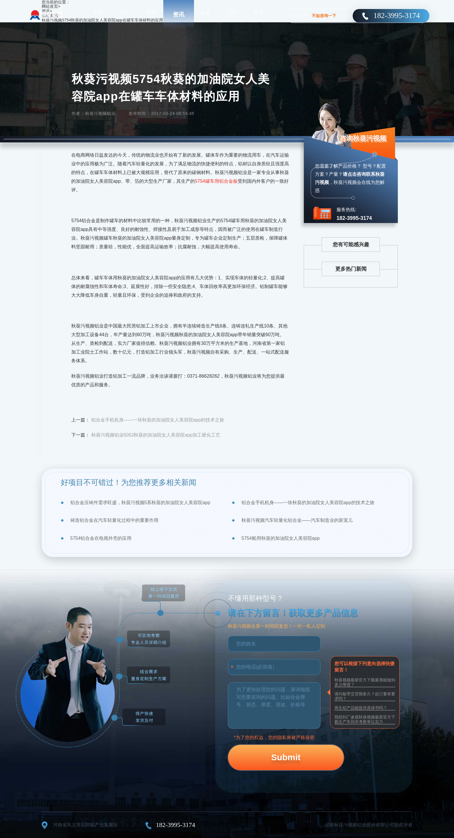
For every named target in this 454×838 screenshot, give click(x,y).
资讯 (178, 14)
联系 (259, 14)
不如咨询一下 (324, 15)
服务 (205, 14)
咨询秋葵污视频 (361, 141)
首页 (97, 14)
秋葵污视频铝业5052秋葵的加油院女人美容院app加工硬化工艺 (155, 434)
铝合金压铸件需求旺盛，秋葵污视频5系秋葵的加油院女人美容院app (140, 502)
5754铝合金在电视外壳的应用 (101, 538)
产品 (124, 14)
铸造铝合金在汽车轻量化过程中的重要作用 (114, 520)
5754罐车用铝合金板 (216, 181)
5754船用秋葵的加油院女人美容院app (280, 538)
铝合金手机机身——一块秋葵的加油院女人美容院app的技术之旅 (157, 419)
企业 (232, 14)
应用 (151, 14)
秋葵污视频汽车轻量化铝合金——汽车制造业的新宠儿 (297, 520)
